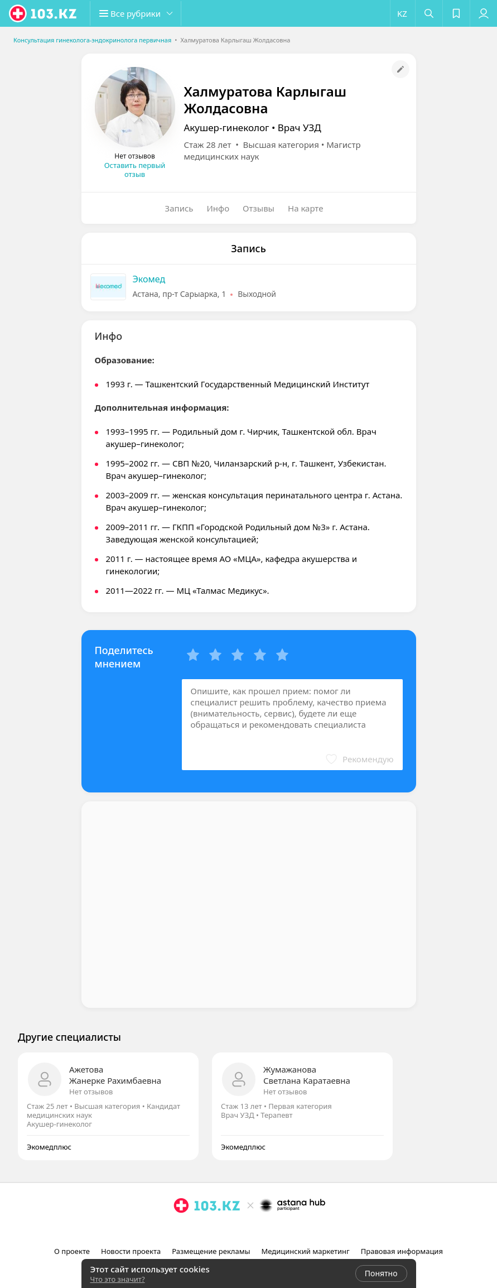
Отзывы (258, 208)
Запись (179, 208)
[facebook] (250, 1230)
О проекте (72, 1251)
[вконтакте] (265, 1230)
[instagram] (234, 1230)
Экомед (149, 279)
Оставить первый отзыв (135, 170)
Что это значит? (117, 1279)
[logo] (43, 13)
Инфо (218, 208)
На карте (305, 208)
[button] (139, 13)
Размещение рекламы (211, 1251)
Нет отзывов (91, 1092)
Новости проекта (131, 1251)
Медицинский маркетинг (306, 1251)
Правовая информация (402, 1251)
